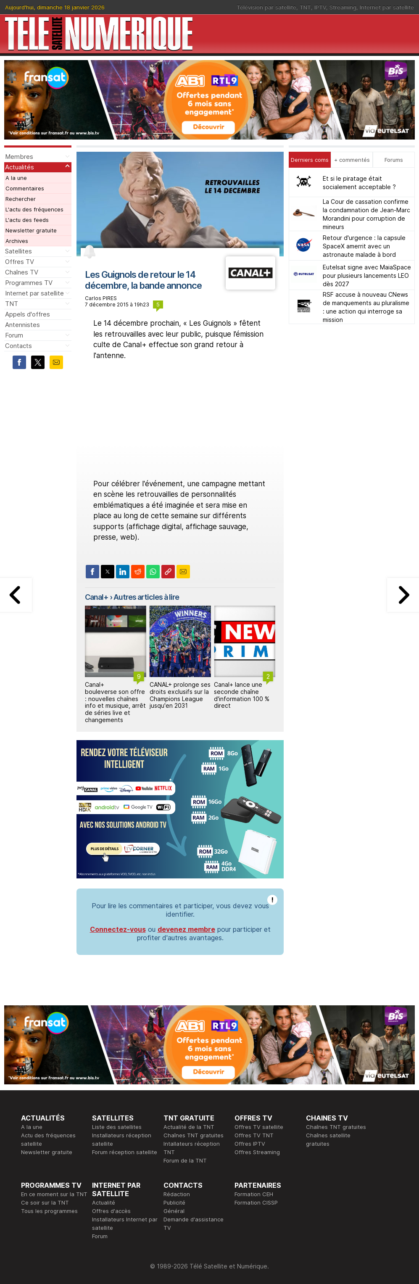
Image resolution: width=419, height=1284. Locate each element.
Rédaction (176, 1194)
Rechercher (20, 198)
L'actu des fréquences (34, 209)
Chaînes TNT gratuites (193, 1135)
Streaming (342, 7)
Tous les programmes (49, 1211)
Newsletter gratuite (31, 230)
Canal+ (96, 597)
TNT (305, 7)
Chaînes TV (21, 272)
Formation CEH (254, 1194)
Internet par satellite (387, 7)
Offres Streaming (257, 1152)
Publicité (174, 1202)
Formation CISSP (256, 1202)
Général (173, 1211)
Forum (14, 335)
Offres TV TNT (254, 1135)
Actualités (19, 167)
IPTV (320, 7)
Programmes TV (29, 283)
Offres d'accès (111, 1211)
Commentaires (24, 188)
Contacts (18, 346)
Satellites (18, 251)
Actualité (103, 1202)
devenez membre (186, 929)
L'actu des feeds (27, 219)
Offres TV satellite (259, 1126)
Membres (19, 157)
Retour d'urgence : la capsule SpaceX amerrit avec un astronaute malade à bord (364, 246)
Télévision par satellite (266, 7)
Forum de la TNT (185, 1160)
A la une (16, 177)
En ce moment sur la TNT (54, 1194)
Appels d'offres (27, 314)
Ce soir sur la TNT (45, 1202)
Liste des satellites (117, 1126)
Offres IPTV (250, 1143)
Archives (16, 240)
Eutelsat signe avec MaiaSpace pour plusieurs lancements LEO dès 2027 (367, 275)
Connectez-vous (118, 929)
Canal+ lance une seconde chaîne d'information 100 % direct (241, 695)
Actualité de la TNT (188, 1126)
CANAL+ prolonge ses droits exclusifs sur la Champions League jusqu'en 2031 (180, 695)
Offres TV (19, 262)
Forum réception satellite (124, 1152)
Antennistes (22, 325)
